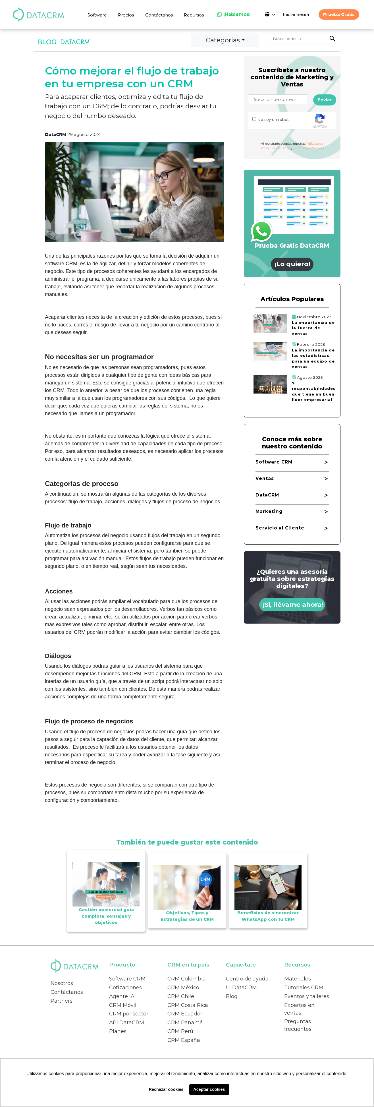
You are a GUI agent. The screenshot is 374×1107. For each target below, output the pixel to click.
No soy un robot (273, 119)
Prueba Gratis (339, 14)
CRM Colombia (186, 979)
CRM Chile (180, 996)
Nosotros (62, 983)
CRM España (183, 1040)
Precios (126, 15)
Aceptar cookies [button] (209, 1089)
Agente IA (121, 996)
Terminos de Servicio (308, 148)
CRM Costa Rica (187, 1005)
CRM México (183, 987)
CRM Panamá (185, 1022)
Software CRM (127, 979)
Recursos (194, 15)
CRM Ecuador (184, 1014)
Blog (232, 996)
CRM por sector (128, 1014)
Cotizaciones (125, 987)
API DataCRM (126, 1022)
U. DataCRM (241, 987)
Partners (61, 1001)
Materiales (297, 979)
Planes (117, 1031)
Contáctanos (159, 15)
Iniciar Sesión (297, 14)
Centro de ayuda (247, 979)
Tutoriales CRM (303, 987)
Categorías (223, 40)
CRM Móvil (122, 1005)
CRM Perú (180, 1031)
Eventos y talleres (306, 996)
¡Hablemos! (234, 14)
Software (97, 15)
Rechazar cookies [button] (166, 1089)
